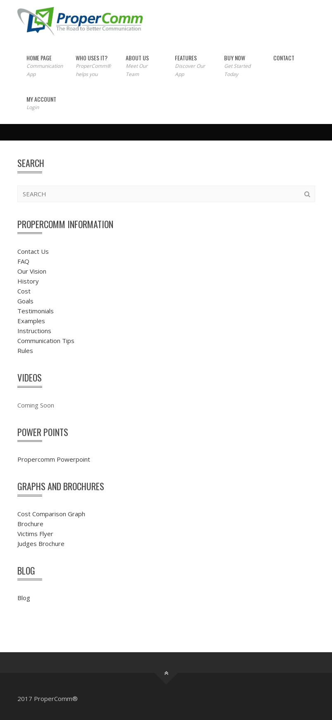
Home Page (42, 66)
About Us (141, 66)
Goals (25, 301)
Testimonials (35, 311)
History (28, 281)
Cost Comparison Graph (51, 514)
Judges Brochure (40, 543)
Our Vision (31, 271)
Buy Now (239, 66)
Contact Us (33, 251)
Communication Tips (45, 340)
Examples (31, 321)
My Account (41, 103)
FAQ (23, 261)
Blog (23, 598)
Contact (283, 57)
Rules (25, 350)
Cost (24, 291)
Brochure (30, 524)
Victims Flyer (35, 533)
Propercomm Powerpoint (53, 459)
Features (190, 66)
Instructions (34, 331)
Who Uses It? (92, 66)
